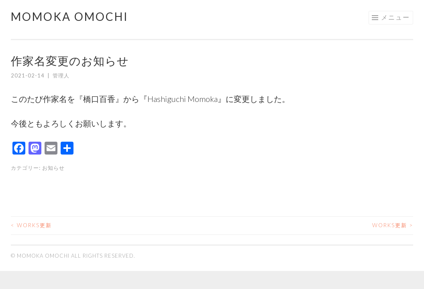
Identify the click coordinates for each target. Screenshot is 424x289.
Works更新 (31, 225)
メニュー (395, 17)
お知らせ (53, 168)
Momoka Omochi (69, 16)
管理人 (61, 75)
